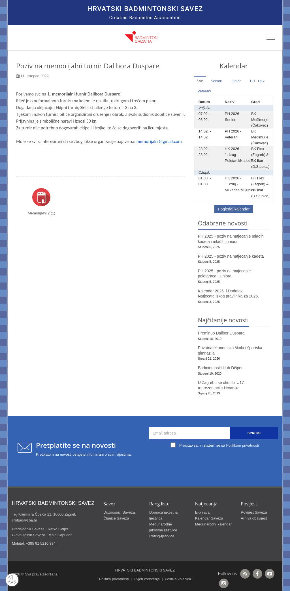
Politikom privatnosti (242, 445)
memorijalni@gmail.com (159, 141)
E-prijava (202, 512)
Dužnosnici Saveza (119, 512)
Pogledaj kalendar (234, 209)
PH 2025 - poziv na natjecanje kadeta (231, 256)
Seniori (216, 81)
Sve (200, 81)
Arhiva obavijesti (254, 518)
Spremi (254, 433)
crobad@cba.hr (24, 520)
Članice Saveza (116, 518)
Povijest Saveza (254, 512)
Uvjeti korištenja (147, 579)
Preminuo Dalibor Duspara (221, 333)
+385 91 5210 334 (41, 543)
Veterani (204, 91)
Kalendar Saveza (209, 518)
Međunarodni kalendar (213, 524)
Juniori (236, 81)
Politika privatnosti (114, 579)
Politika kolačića (178, 579)
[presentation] (215, 462)
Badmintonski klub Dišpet (220, 368)
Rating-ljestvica (161, 536)
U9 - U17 (257, 81)
